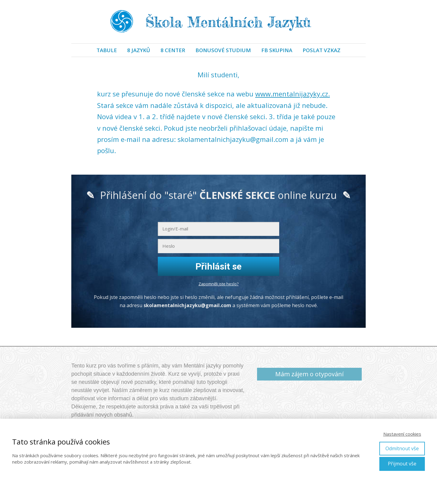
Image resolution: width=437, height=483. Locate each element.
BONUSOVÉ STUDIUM (223, 50)
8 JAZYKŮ (138, 50)
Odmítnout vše (402, 448)
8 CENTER (173, 50)
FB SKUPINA (276, 50)
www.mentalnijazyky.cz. (292, 93)
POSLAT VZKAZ (321, 50)
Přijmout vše (402, 463)
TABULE (107, 50)
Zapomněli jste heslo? (218, 284)
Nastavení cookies (402, 434)
